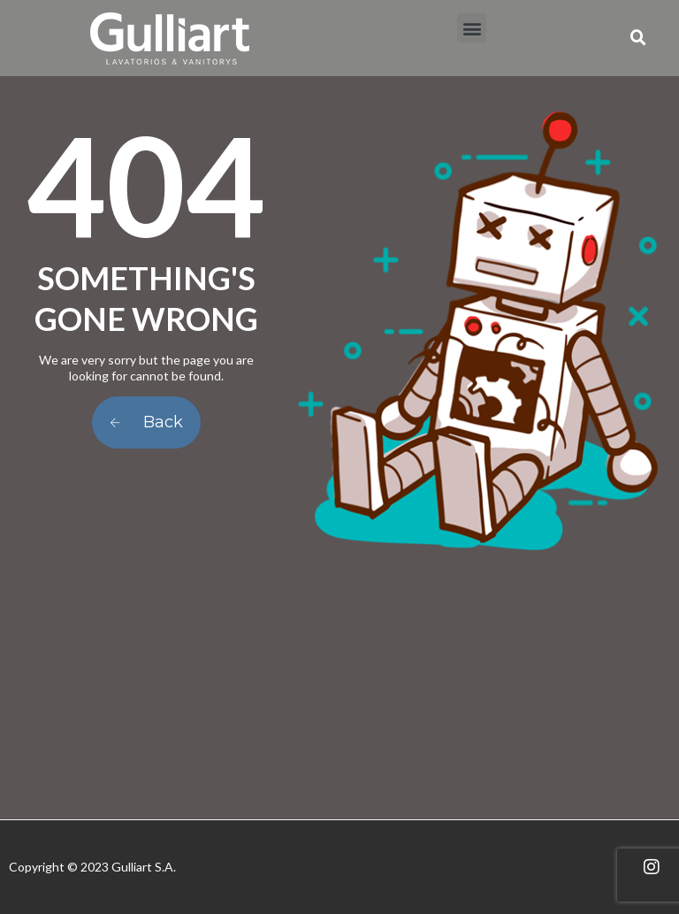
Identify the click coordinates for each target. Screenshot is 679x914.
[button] (471, 27)
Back (146, 422)
